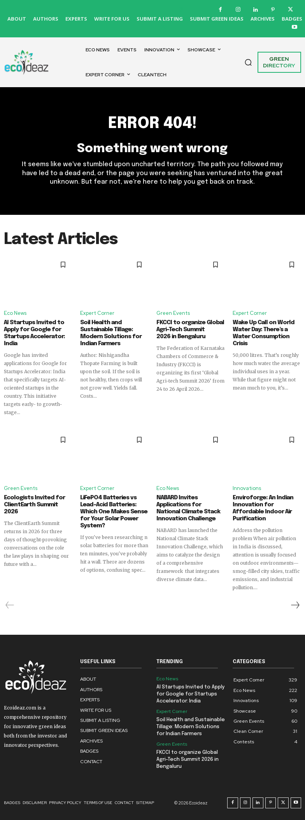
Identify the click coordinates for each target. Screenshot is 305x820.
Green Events (173, 313)
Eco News (15, 313)
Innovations (247, 488)
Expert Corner (97, 313)
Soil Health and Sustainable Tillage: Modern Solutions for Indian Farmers (190, 726)
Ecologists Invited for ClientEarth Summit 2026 (34, 505)
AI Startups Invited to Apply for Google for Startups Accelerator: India (190, 694)
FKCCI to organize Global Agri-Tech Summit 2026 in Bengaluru (190, 330)
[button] (248, 62)
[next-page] (295, 605)
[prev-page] (10, 605)
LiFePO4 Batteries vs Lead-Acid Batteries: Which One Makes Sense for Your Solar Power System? (113, 512)
